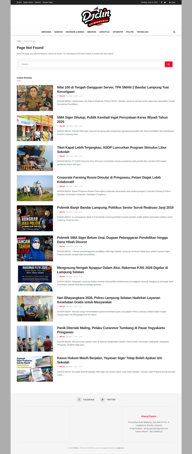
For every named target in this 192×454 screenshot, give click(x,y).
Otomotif (118, 32)
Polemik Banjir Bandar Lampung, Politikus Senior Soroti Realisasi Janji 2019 (115, 207)
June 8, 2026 (72, 96)
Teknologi (142, 32)
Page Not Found (29, 41)
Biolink (19, 2)
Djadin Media (28, 2)
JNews (75, 448)
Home (19, 41)
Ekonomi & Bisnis (75, 32)
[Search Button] (169, 64)
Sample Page (48, 2)
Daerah (58, 32)
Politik (130, 32)
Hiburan (91, 32)
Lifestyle (104, 32)
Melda (62, 96)
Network (38, 2)
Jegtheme (120, 448)
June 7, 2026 (72, 156)
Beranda (46, 32)
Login (172, 2)
